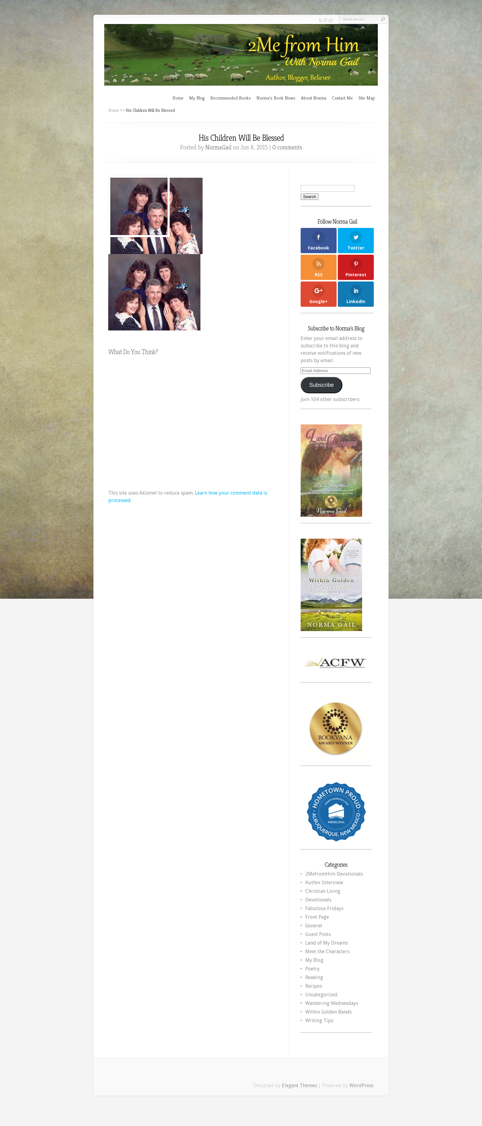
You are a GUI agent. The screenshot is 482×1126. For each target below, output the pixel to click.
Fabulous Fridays (324, 908)
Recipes (313, 986)
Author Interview (324, 882)
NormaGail (218, 147)
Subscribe (321, 385)
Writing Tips (319, 1020)
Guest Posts (318, 934)
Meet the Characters (327, 951)
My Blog (197, 98)
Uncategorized (321, 995)
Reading (314, 977)
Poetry (312, 969)
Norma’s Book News (275, 98)
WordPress (361, 1085)
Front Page (317, 917)
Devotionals (318, 900)
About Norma (313, 98)
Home (178, 98)
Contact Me (342, 98)
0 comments (287, 147)
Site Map (366, 98)
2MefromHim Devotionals (334, 874)
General (313, 926)
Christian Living (322, 891)
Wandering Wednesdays (331, 1003)
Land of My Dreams (326, 943)
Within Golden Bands (328, 1012)
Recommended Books (230, 98)
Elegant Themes (299, 1085)
